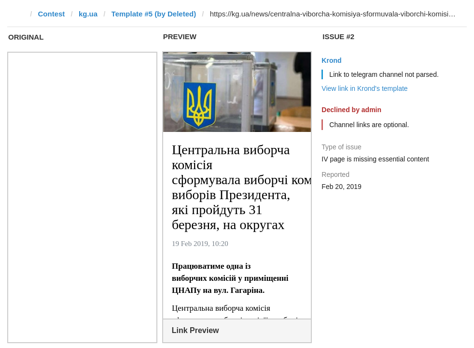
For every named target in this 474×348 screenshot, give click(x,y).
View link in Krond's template (364, 88)
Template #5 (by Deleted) (154, 14)
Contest (51, 14)
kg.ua (88, 14)
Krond (331, 60)
